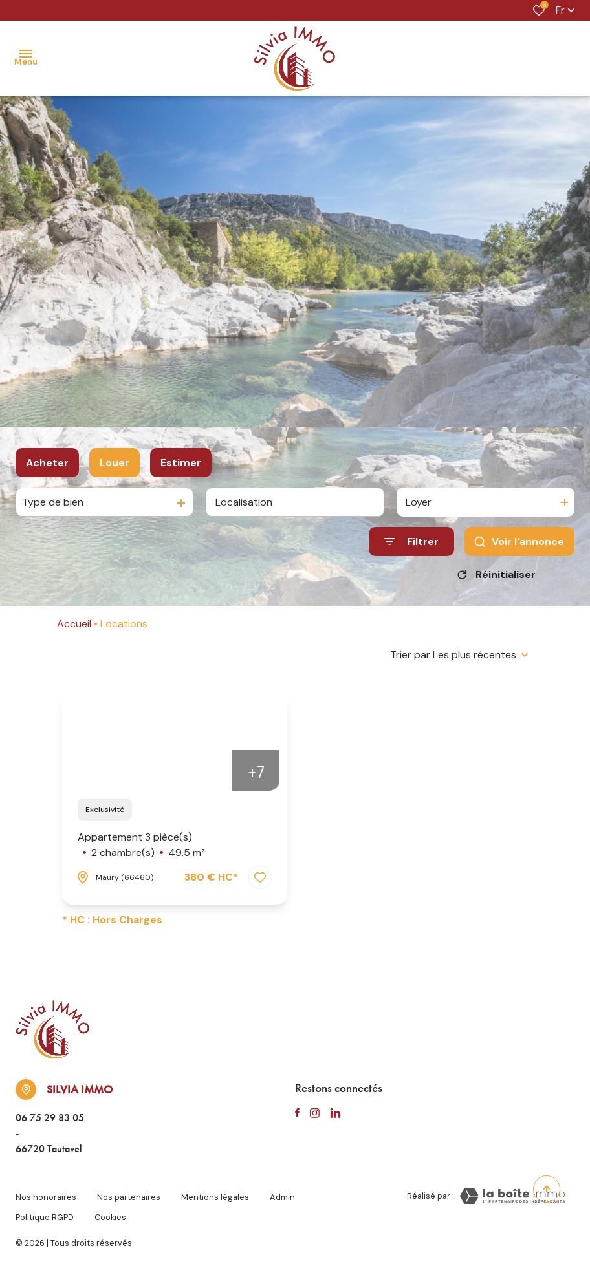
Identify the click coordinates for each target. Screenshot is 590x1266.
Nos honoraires (46, 1193)
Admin (282, 1193)
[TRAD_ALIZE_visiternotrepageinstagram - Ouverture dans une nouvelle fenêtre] (315, 1113)
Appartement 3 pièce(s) (141, 845)
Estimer (180, 462)
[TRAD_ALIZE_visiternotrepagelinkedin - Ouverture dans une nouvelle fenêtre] (335, 1113)
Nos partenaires (128, 1193)
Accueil (74, 623)
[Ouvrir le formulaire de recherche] (411, 541)
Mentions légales (215, 1193)
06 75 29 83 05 (50, 1117)
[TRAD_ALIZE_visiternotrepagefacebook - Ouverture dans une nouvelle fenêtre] (297, 1113)
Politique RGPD (45, 1206)
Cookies (110, 1206)
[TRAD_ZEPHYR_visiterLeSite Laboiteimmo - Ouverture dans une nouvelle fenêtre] (512, 1196)
